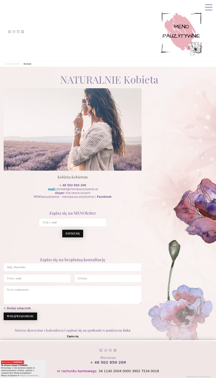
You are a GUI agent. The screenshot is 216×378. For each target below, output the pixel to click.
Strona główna (12, 64)
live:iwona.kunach (72, 193)
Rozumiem (12, 362)
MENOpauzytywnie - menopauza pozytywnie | (73, 196)
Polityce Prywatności (29, 376)
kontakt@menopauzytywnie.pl (77, 189)
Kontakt (27, 64)
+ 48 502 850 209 (72, 185)
